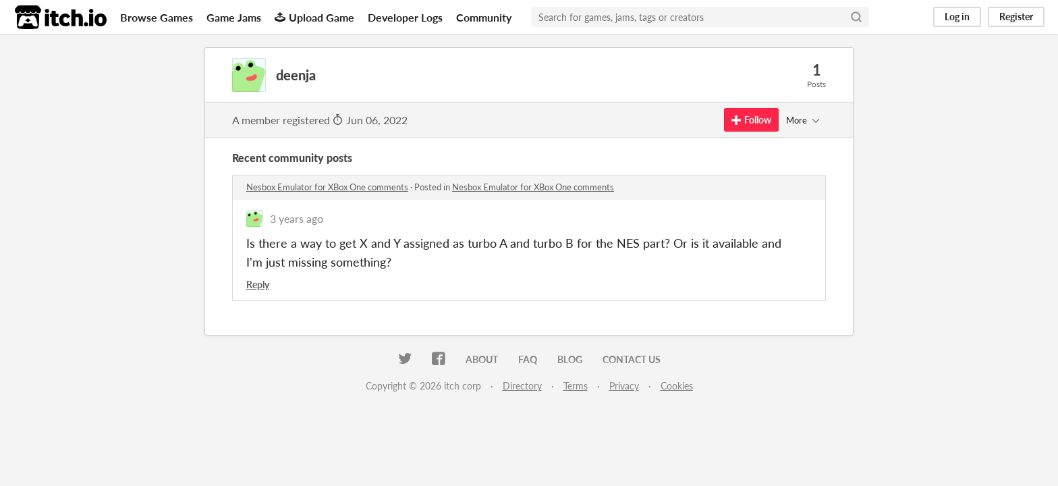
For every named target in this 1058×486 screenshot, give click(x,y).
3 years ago (296, 218)
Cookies (677, 386)
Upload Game (314, 17)
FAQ (527, 359)
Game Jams (233, 17)
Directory (522, 386)
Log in (957, 16)
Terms (575, 386)
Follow (751, 120)
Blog (569, 359)
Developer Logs (405, 17)
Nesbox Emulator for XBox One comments (327, 187)
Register (1016, 16)
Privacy (624, 386)
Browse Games (156, 17)
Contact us (632, 359)
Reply (257, 284)
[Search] (856, 17)
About (482, 359)
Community (483, 17)
